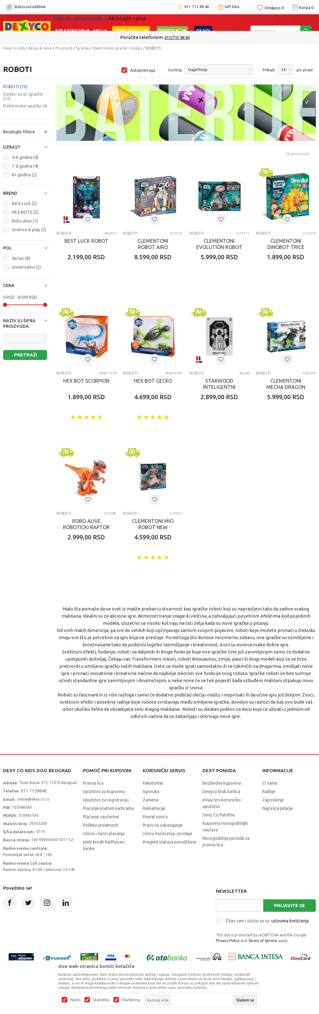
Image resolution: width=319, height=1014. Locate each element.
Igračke (82, 48)
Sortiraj (175, 70)
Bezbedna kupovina (221, 783)
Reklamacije (154, 808)
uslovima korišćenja (290, 920)
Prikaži (269, 70)
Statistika (101, 1000)
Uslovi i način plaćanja (104, 833)
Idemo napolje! (131, 22)
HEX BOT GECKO (153, 381)
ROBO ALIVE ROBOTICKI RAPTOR (86, 524)
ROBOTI (15, 86)
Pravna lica (93, 783)
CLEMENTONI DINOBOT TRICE (285, 244)
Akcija (100, 22)
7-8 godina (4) (25, 166)
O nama (269, 783)
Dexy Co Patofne (218, 814)
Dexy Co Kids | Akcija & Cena (27, 48)
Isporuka (151, 791)
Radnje (268, 791)
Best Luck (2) (24, 203)
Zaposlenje (273, 799)
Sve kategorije (72, 22)
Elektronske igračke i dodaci (117, 48)
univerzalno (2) (26, 267)
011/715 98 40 (181, 37)
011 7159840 (34, 790)
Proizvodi (63, 48)
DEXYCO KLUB (172, 22)
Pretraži (25, 354)
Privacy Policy (228, 941)
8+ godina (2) (24, 174)
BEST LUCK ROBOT (86, 241)
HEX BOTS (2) (25, 212)
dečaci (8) (21, 258)
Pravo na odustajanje (163, 825)
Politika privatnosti (100, 825)
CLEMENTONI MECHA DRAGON (285, 384)
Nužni (75, 1000)
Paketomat (153, 783)
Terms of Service (262, 941)
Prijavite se (289, 905)
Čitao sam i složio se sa (267, 921)
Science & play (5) (29, 229)
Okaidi (203, 22)
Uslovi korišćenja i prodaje (167, 833)
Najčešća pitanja (277, 808)
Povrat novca (155, 816)
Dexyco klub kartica (221, 791)
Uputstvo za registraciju (106, 799)
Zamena (150, 799)
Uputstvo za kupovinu (104, 791)
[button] (26, 147)
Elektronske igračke (25, 106)
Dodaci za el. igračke (23, 96)
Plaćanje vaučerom (101, 816)
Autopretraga (142, 70)
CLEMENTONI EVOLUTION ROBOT (219, 244)
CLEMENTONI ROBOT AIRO (152, 244)
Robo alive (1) (25, 220)
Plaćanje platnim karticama (108, 808)
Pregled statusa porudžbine (169, 841)
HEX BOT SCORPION (86, 381)
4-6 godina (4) (25, 157)
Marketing (131, 1000)
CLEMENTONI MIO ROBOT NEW (153, 524)
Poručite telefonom (146, 37)
